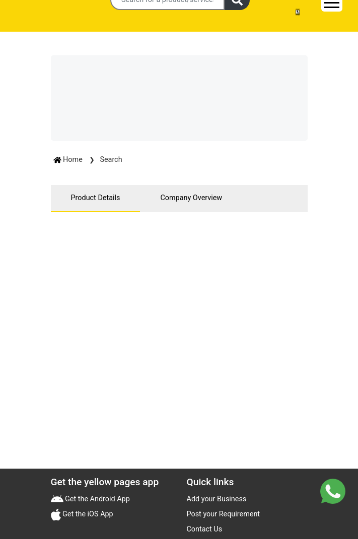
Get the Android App (96, 499)
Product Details (95, 198)
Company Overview (191, 198)
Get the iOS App (87, 514)
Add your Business (217, 499)
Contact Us (205, 529)
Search (111, 159)
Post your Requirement (223, 514)
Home (69, 159)
